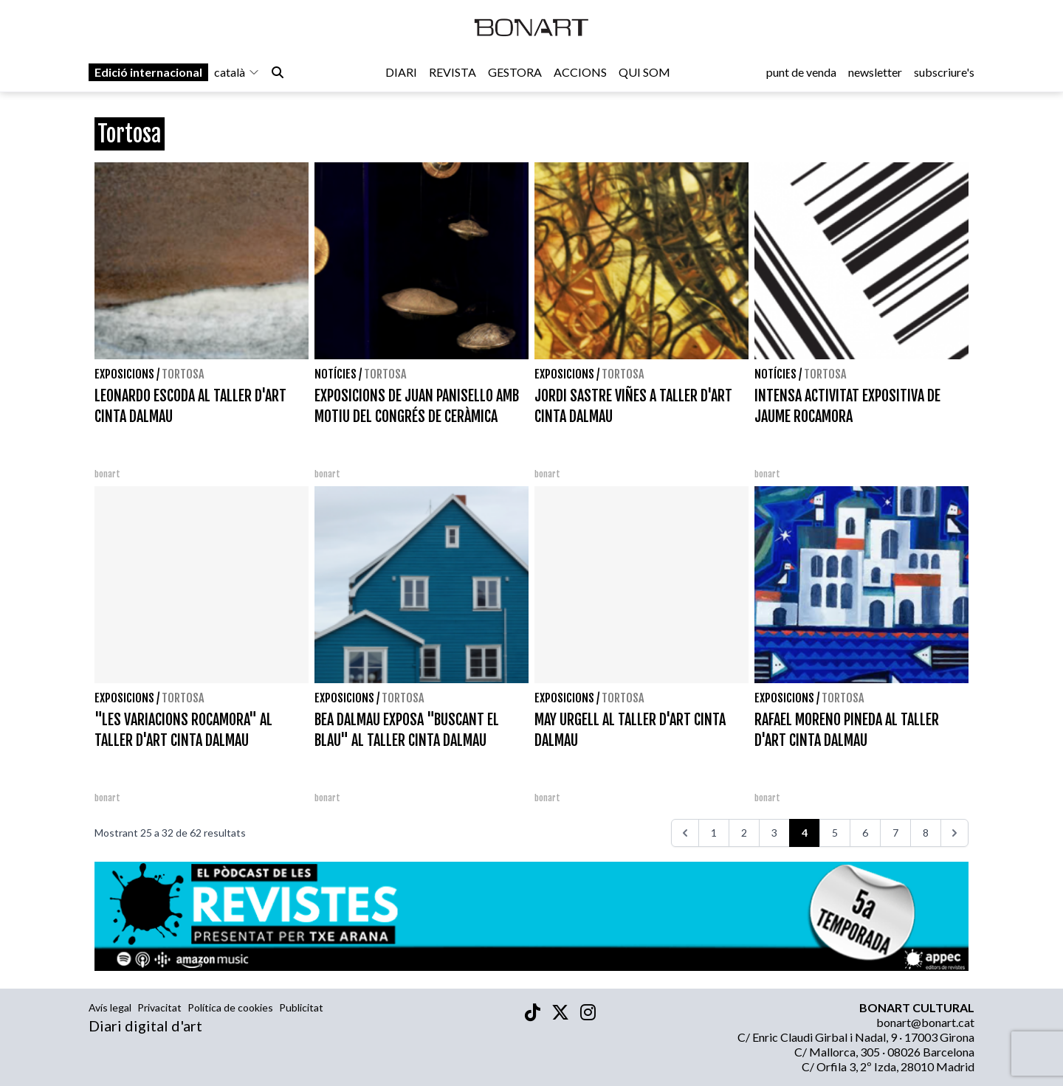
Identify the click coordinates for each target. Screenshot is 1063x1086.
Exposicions (124, 374)
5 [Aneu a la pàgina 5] (835, 832)
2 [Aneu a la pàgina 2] (744, 832)
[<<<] (685, 833)
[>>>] (954, 833)
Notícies (335, 374)
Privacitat (159, 1007)
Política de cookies (230, 1007)
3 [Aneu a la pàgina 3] (774, 832)
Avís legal (110, 1007)
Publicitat (301, 1007)
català (237, 75)
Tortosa (183, 374)
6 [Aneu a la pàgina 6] (865, 832)
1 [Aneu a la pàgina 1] (714, 832)
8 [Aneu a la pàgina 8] (926, 832)
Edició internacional (148, 75)
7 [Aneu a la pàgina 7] (895, 832)
